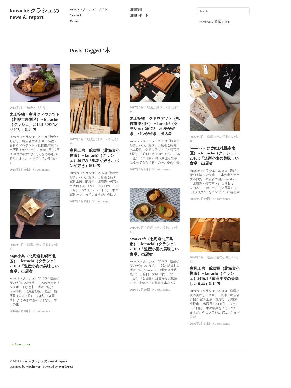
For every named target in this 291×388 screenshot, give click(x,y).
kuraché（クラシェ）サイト (89, 9)
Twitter (74, 21)
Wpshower (33, 366)
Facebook (76, 15)
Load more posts (20, 344)
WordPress (66, 366)
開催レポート (139, 15)
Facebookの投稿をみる (214, 22)
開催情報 (136, 9)
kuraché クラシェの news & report (43, 361)
